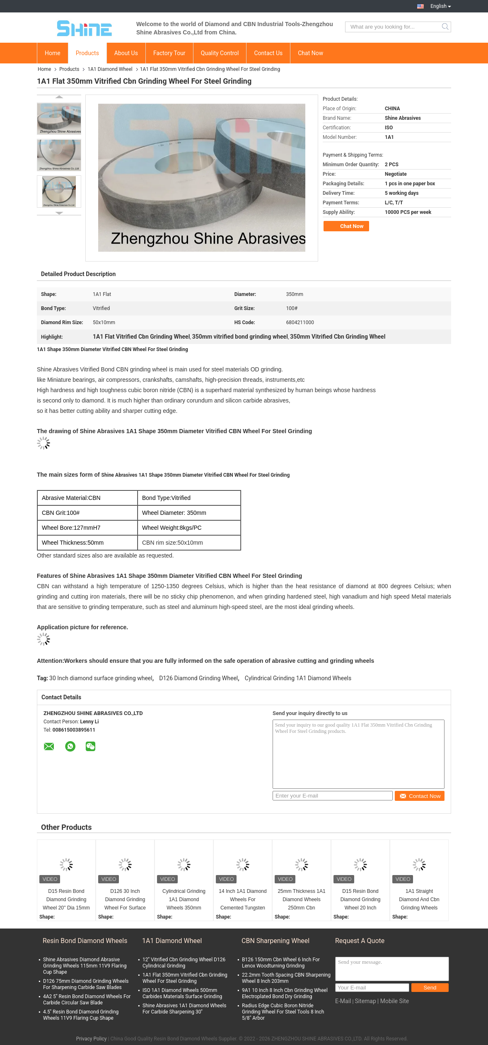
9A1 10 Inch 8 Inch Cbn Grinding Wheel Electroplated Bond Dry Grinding (285, 993)
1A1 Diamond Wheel (109, 69)
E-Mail (343, 1001)
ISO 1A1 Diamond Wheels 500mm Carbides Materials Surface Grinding (182, 993)
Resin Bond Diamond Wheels (85, 941)
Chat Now (310, 53)
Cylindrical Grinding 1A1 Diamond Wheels (298, 678)
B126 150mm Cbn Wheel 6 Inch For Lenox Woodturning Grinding (281, 963)
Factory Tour (169, 53)
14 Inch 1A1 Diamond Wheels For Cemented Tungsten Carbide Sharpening (242, 900)
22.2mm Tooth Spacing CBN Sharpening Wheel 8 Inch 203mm (286, 978)
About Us (126, 53)
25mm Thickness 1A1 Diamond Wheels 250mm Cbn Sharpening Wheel (301, 900)
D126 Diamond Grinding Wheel (198, 678)
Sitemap (365, 1001)
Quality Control (220, 53)
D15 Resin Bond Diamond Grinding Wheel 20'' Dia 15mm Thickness (66, 900)
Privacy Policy (91, 1039)
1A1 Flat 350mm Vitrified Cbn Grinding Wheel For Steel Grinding (185, 978)
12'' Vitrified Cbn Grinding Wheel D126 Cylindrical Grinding (184, 963)
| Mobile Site (393, 1001)
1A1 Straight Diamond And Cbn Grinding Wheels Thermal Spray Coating (419, 900)
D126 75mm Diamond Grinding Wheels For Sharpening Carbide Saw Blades (86, 984)
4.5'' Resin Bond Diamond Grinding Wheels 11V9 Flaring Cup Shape (80, 1015)
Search (446, 27)
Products (87, 53)
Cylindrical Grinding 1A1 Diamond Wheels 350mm (183, 899)
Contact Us (268, 53)
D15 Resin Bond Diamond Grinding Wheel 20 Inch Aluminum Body (361, 900)
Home (52, 53)
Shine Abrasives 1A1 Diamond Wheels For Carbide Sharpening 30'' (184, 1009)
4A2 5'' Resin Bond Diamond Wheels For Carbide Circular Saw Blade (86, 1000)
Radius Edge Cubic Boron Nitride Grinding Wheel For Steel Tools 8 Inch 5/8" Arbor (283, 1012)
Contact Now (419, 796)
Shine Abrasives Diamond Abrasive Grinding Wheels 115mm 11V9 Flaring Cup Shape (84, 966)
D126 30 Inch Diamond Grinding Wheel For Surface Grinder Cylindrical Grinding (125, 900)
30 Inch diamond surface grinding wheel (100, 678)
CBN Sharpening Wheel (275, 941)
